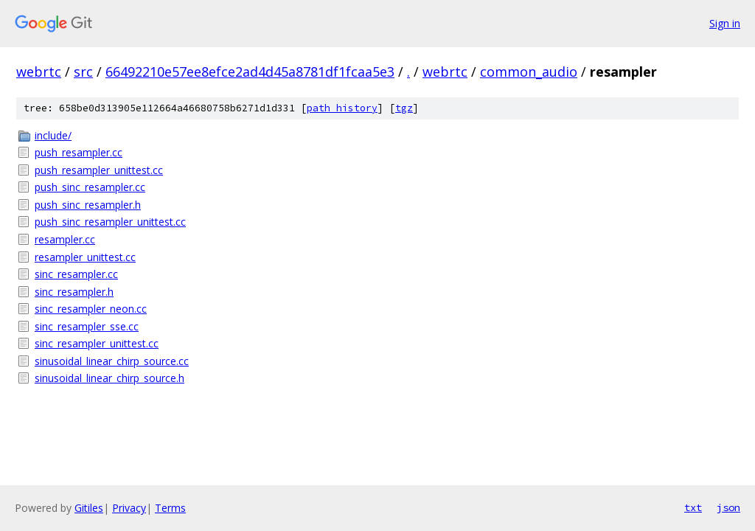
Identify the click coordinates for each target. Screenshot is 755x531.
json (728, 507)
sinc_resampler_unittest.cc (97, 343)
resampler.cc (65, 239)
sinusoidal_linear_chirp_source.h (109, 378)
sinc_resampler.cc (76, 274)
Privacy (129, 508)
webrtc (38, 71)
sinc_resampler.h (74, 292)
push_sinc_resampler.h (88, 205)
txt (693, 507)
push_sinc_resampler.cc (90, 187)
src (83, 71)
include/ (53, 135)
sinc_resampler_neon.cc (91, 309)
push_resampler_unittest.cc (99, 170)
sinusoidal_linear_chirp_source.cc (112, 361)
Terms (170, 508)
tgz (404, 108)
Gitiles (88, 508)
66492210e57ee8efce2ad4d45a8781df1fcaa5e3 (249, 71)
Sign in (724, 23)
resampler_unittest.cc (85, 257)
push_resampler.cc (78, 152)
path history (342, 108)
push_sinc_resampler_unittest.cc (110, 222)
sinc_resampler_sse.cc (87, 326)
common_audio (528, 71)
